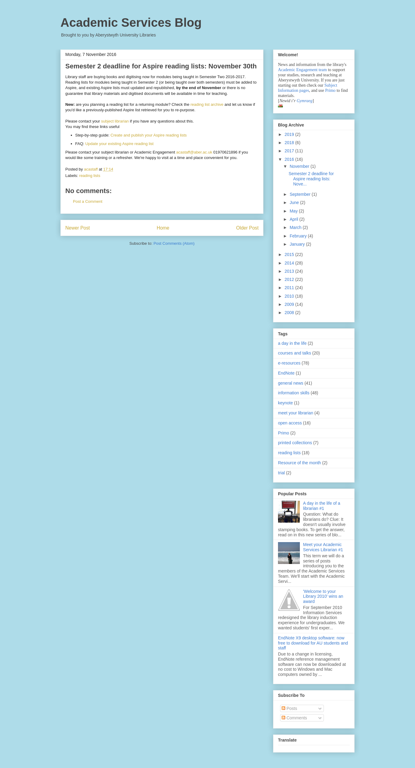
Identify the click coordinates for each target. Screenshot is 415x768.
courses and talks (294, 353)
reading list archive (206, 104)
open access (290, 422)
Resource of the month (299, 462)
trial (281, 472)
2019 (290, 134)
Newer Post (77, 227)
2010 (290, 296)
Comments (294, 717)
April (294, 219)
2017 (290, 150)
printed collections (295, 442)
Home (163, 227)
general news (290, 383)
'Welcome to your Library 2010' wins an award (323, 596)
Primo (331, 90)
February (299, 236)
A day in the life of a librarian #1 (321, 506)
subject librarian (115, 121)
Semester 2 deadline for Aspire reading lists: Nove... (311, 178)
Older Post (247, 227)
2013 (290, 271)
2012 (290, 279)
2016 (290, 159)
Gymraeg (304, 101)
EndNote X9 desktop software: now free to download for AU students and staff (313, 643)
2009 (290, 304)
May (294, 211)
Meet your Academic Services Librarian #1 (323, 547)
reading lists (89, 175)
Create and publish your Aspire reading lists (149, 135)
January (298, 244)
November (300, 166)
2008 (290, 312)
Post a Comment (87, 201)
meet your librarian (295, 412)
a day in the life (292, 343)
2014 (290, 263)
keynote (285, 402)
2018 (290, 142)
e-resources (289, 363)
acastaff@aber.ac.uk (194, 152)
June (295, 202)
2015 (290, 254)
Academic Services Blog (131, 22)
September (300, 194)
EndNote (286, 373)
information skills (293, 392)
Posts (289, 708)
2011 (290, 287)
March (296, 227)
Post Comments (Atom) (173, 243)
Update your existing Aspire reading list (119, 143)
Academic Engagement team (302, 69)
